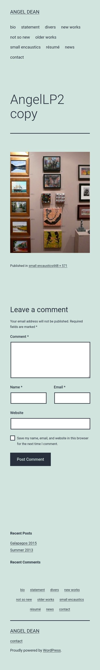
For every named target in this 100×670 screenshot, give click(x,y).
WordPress (52, 650)
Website (16, 413)
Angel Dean (24, 12)
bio (13, 27)
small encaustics (25, 47)
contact (17, 57)
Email (59, 387)
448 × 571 (60, 266)
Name (16, 387)
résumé (53, 47)
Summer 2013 (21, 550)
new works (70, 27)
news (69, 47)
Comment (19, 336)
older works (46, 37)
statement (30, 27)
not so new (20, 37)
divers (50, 27)
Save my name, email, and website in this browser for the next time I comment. (52, 441)
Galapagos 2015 (23, 543)
